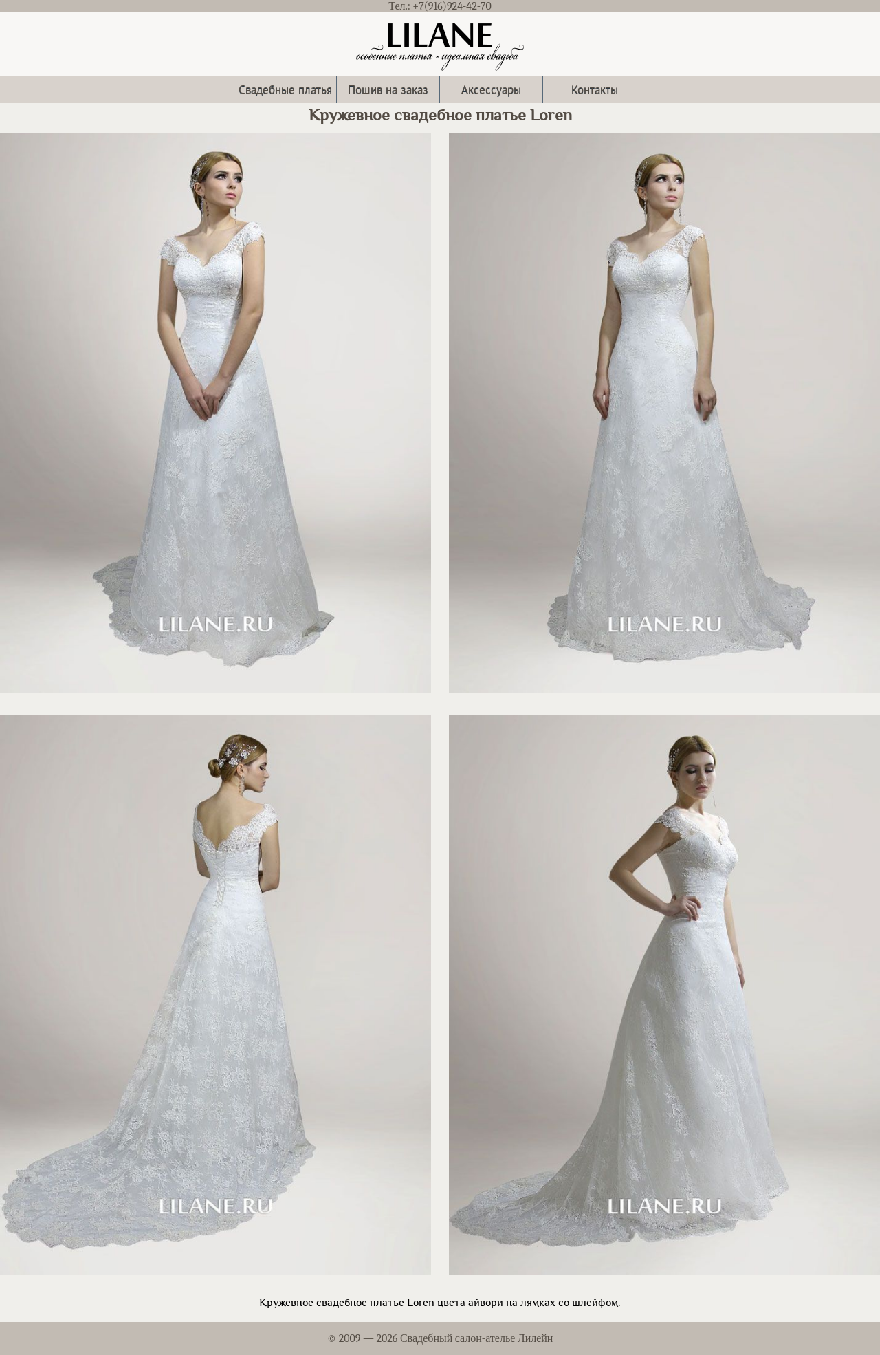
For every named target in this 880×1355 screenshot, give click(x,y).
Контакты (594, 89)
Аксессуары (491, 89)
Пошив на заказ (388, 89)
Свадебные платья (285, 89)
